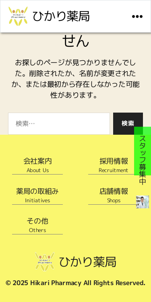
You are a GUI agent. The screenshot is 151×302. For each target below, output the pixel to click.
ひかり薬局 (61, 16)
